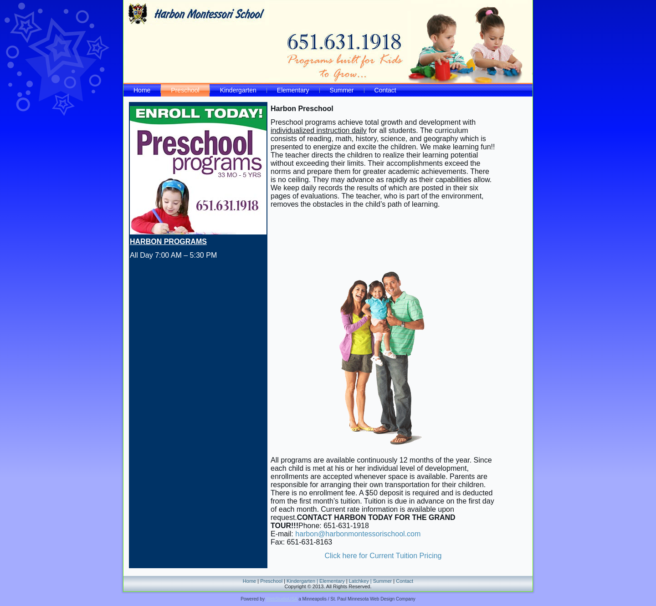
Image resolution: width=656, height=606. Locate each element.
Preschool (185, 90)
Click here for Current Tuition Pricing (383, 556)
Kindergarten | (303, 581)
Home (141, 90)
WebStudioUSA (281, 598)
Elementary (293, 90)
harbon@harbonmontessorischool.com (357, 534)
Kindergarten (238, 90)
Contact (385, 90)
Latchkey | (361, 581)
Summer (342, 90)
